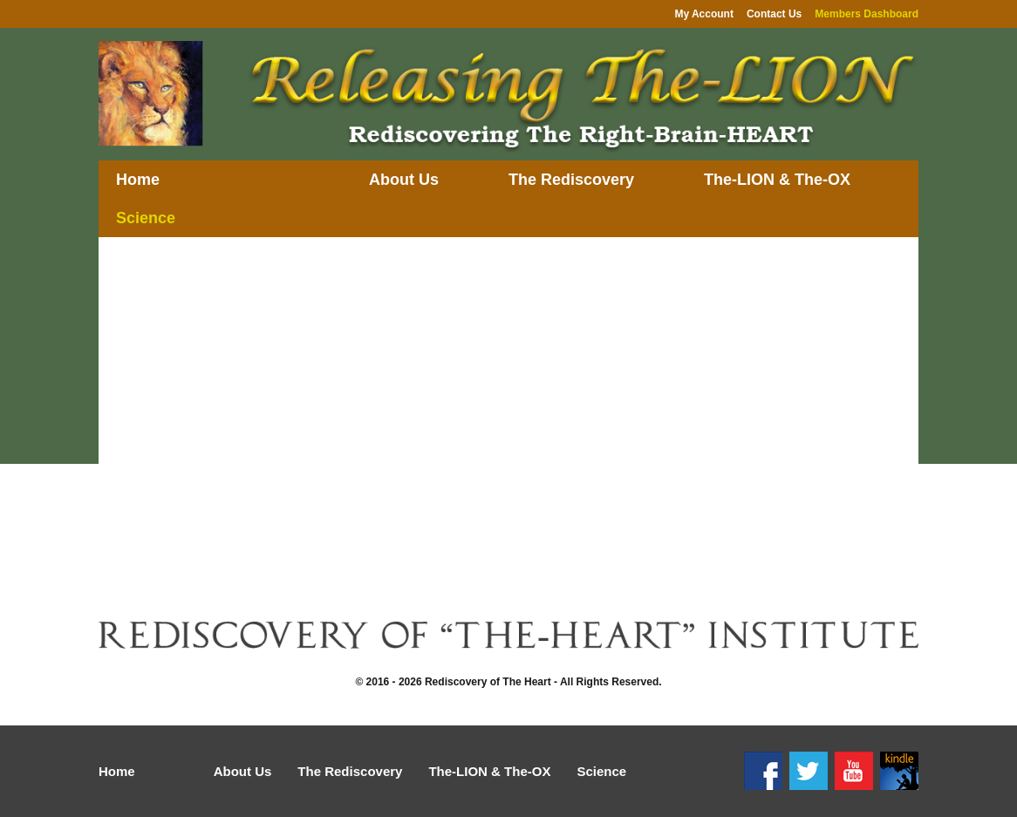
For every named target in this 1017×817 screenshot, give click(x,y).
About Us (404, 179)
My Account (704, 14)
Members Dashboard (866, 14)
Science (145, 218)
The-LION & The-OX (777, 179)
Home (138, 179)
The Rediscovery (571, 179)
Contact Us (774, 14)
